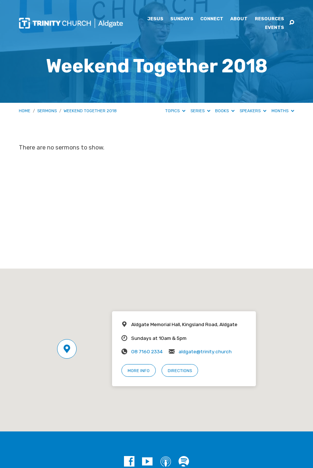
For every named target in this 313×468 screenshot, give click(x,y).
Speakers (253, 110)
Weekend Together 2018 (90, 110)
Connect (211, 19)
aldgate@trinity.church (205, 351)
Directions (180, 370)
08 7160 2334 (147, 351)
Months (282, 110)
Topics (175, 110)
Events (274, 27)
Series (200, 110)
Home (24, 110)
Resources (269, 19)
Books (225, 110)
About (239, 19)
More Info (139, 370)
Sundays (181, 19)
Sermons (47, 110)
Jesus (155, 19)
